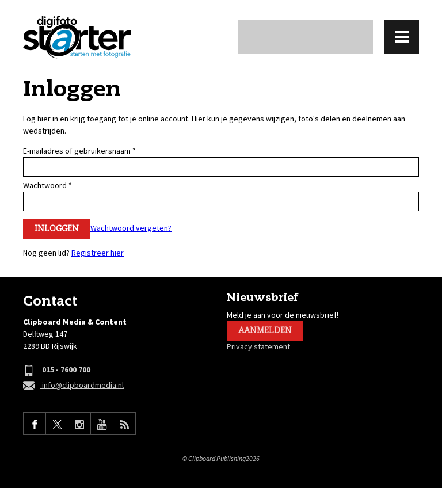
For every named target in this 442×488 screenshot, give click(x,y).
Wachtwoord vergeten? (131, 228)
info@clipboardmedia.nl (73, 386)
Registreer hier (97, 252)
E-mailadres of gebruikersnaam (79, 151)
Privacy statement (258, 346)
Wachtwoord (47, 185)
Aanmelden (265, 331)
